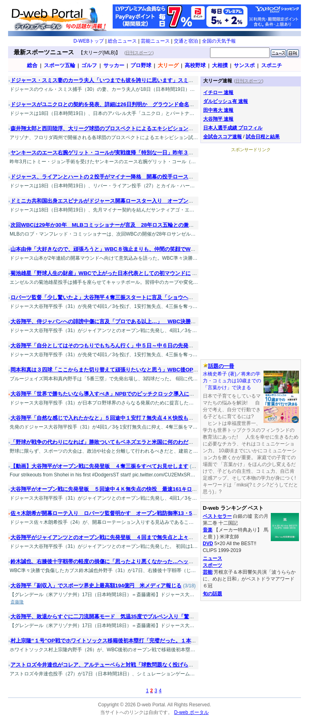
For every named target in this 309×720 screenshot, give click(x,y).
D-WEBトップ (88, 41)
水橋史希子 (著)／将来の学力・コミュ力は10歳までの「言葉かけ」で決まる (232, 380)
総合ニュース (122, 41)
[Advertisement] (250, 203)
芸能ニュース (155, 41)
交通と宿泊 (186, 41)
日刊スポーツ (139, 52)
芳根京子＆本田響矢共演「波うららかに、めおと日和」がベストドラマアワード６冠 (249, 579)
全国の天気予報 (219, 41)
